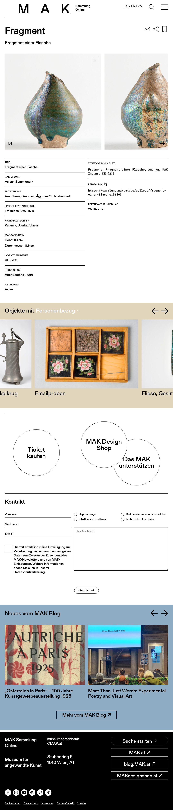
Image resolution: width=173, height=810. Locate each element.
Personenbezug (55, 310)
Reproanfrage (87, 514)
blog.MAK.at (139, 764)
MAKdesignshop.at (139, 775)
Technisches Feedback (140, 519)
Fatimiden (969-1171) (19, 211)
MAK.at (139, 752)
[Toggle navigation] (164, 7)
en (133, 6)
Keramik (10, 225)
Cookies (88, 803)
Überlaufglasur (28, 225)
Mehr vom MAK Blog (86, 716)
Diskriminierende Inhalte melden (146, 514)
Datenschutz (33, 803)
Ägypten (42, 196)
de (126, 6)
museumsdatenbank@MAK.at (66, 742)
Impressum (52, 803)
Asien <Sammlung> (19, 182)
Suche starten (140, 741)
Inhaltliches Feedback (92, 519)
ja (140, 6)
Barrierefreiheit (71, 803)
